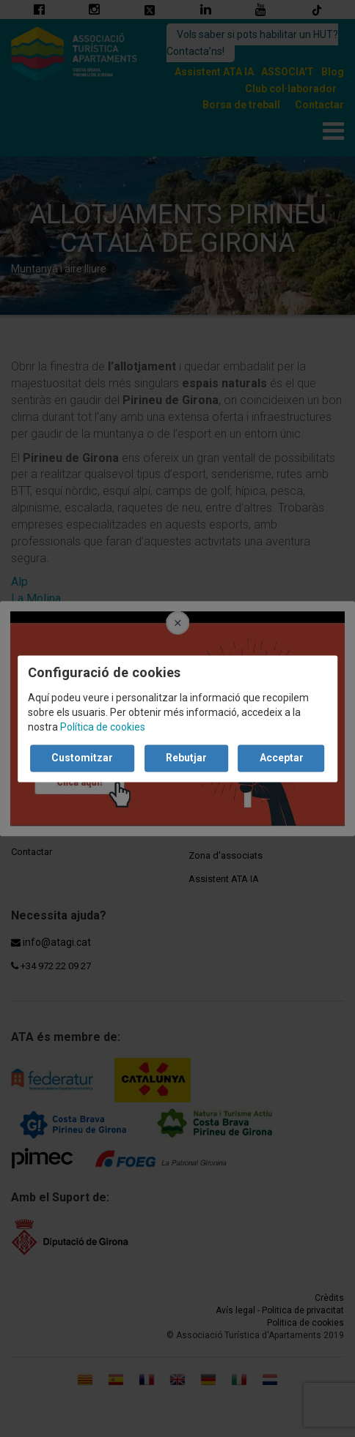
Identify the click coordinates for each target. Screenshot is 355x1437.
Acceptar (282, 758)
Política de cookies (102, 727)
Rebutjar (186, 758)
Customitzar (82, 758)
